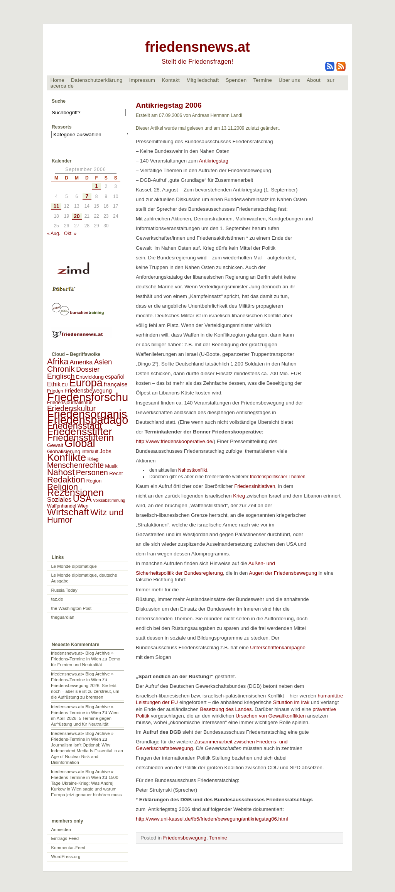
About (314, 80)
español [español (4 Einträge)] (115, 377)
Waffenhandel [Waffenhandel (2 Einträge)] (61, 506)
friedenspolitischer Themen (276, 476)
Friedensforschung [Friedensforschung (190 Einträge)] (94, 397)
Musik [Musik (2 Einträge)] (111, 466)
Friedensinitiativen (254, 486)
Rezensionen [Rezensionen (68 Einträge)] (75, 492)
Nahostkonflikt (191, 470)
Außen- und (262, 563)
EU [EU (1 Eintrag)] (65, 385)
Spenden (236, 80)
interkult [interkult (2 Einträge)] (90, 451)
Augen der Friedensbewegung (283, 573)
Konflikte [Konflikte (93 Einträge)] (66, 457)
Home (57, 80)
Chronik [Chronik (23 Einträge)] (61, 368)
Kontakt (171, 80)
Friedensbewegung (184, 838)
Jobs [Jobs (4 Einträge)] (105, 451)
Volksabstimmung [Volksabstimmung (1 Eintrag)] (109, 500)
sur (330, 80)
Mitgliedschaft (202, 80)
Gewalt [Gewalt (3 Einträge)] (55, 445)
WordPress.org (66, 856)
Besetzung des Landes (226, 709)
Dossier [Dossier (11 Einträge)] (88, 369)
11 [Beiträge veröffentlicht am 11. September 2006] (56, 206)
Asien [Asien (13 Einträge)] (103, 362)
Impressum (142, 80)
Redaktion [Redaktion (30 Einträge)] (66, 479)
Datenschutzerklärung (97, 80)
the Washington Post (71, 608)
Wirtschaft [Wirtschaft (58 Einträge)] (68, 512)
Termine (262, 80)
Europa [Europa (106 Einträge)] (86, 383)
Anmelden (61, 829)
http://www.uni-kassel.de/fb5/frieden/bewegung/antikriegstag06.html (212, 819)
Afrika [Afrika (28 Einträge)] (57, 361)
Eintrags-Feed (65, 838)
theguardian (62, 617)
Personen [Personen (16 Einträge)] (92, 472)
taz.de (57, 599)
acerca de (62, 86)
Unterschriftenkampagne (278, 647)
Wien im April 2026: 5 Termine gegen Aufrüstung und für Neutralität (84, 718)
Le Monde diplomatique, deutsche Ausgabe (84, 578)
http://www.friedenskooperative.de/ (175, 441)
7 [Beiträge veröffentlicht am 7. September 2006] (86, 196)
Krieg (239, 496)
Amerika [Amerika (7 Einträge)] (81, 362)
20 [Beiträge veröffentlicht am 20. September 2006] (76, 216)
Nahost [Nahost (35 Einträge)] (60, 472)
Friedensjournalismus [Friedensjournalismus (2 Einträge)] (69, 402)
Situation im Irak (291, 702)
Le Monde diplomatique (74, 566)
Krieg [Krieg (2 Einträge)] (93, 459)
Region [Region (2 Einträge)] (93, 481)
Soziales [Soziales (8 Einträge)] (59, 499)
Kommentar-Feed (68, 847)
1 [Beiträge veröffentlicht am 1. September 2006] (96, 186)
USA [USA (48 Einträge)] (82, 498)
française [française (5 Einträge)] (116, 384)
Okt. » (70, 233)
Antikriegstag (213, 161)
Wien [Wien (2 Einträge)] (83, 506)
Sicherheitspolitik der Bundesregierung (179, 573)
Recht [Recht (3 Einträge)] (116, 473)
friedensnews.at (197, 47)
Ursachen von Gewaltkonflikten (271, 716)
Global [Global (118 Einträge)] (79, 443)
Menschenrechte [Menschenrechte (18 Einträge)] (75, 465)
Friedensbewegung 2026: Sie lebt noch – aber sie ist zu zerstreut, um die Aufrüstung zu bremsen (85, 691)
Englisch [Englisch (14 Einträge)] (61, 376)
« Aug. (53, 233)
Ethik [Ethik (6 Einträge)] (54, 384)
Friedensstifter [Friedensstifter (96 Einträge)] (79, 431)
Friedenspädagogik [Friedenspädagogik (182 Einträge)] (95, 420)
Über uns (289, 80)
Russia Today (64, 590)
